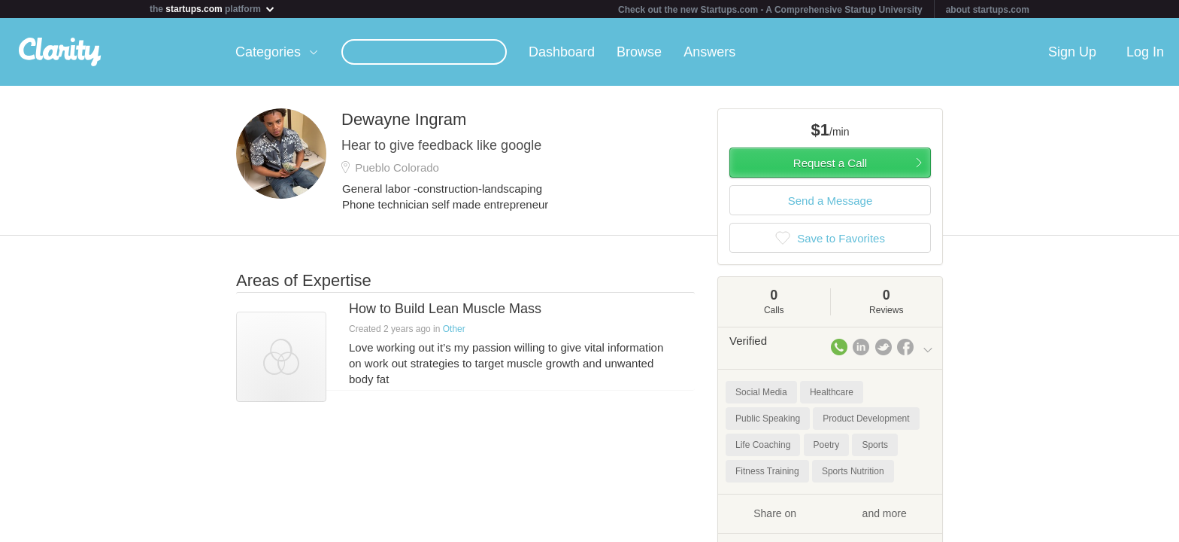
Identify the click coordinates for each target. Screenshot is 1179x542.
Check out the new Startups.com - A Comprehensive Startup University (770, 10)
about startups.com (987, 10)
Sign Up (1072, 51)
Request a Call (830, 163)
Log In (1145, 51)
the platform (213, 9)
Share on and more (830, 512)
